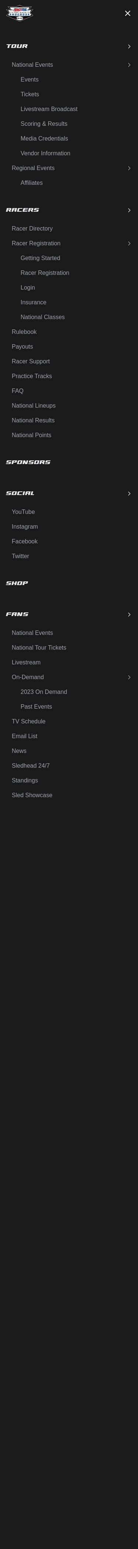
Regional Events (72, 168)
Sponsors (28, 462)
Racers (69, 210)
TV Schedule (29, 721)
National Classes (43, 317)
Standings (25, 780)
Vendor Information (45, 153)
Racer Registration (72, 243)
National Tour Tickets (39, 647)
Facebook (25, 541)
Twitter (20, 556)
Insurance (33, 302)
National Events (72, 65)
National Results (33, 420)
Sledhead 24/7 (31, 766)
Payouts (22, 346)
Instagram (25, 526)
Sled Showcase (32, 795)
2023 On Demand (44, 692)
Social (69, 493)
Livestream (26, 662)
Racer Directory (32, 228)
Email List (24, 736)
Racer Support (31, 361)
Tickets (30, 94)
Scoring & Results (44, 124)
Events (30, 79)
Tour (69, 46)
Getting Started (40, 258)
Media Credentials (44, 138)
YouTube (23, 512)
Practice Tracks (32, 376)
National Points (32, 435)
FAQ (18, 391)
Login (28, 287)
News (19, 751)
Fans (69, 614)
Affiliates (32, 183)
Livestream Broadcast (49, 109)
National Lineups (34, 405)
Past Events (36, 706)
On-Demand (72, 677)
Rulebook (24, 332)
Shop (17, 583)
